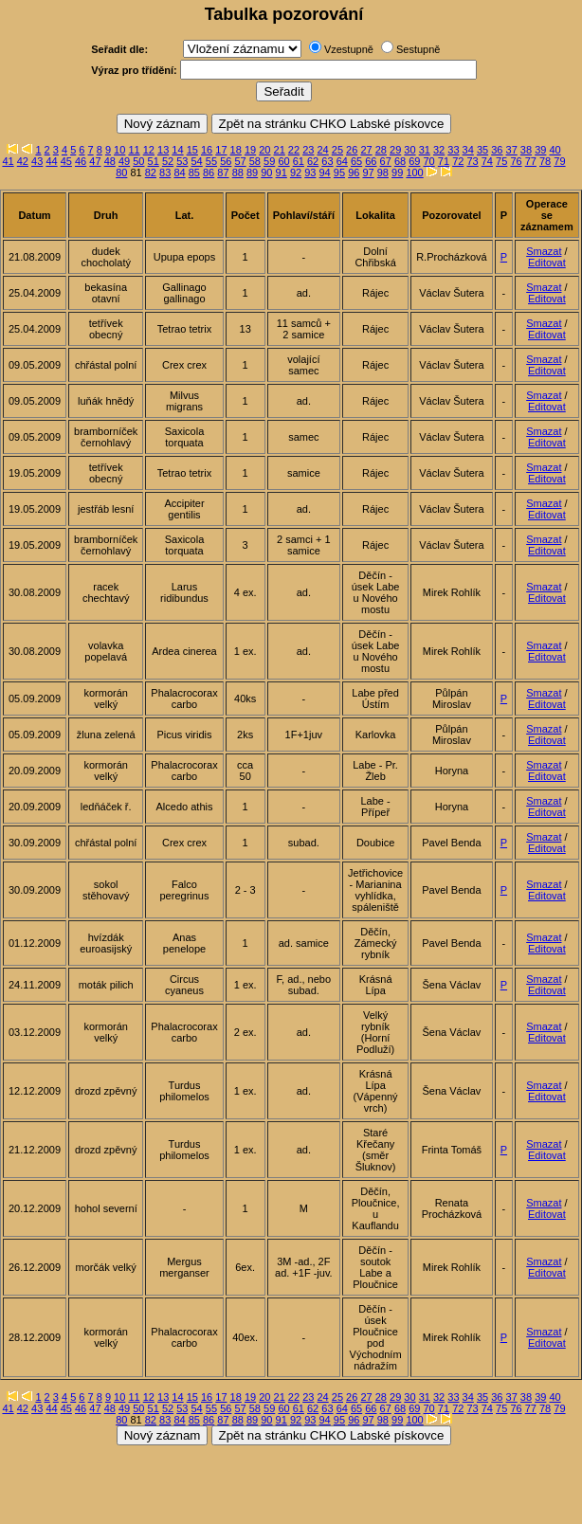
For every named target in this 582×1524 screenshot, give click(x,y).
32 (439, 149)
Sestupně (418, 49)
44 (51, 161)
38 (526, 149)
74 (487, 161)
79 (559, 161)
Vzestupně (348, 49)
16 (206, 149)
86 (208, 172)
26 (351, 149)
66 (370, 161)
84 (179, 172)
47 (94, 161)
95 (339, 172)
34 (468, 149)
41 (7, 161)
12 (149, 149)
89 (252, 172)
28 (381, 149)
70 (429, 161)
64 (342, 161)
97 (367, 172)
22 (294, 149)
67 (385, 161)
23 (308, 149)
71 (443, 161)
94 (325, 172)
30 (409, 149)
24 (322, 149)
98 (383, 172)
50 (138, 161)
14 (177, 149)
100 (414, 172)
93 (310, 172)
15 (192, 149)
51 (153, 161)
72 (458, 161)
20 (264, 149)
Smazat (543, 251)
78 (545, 161)
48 (110, 161)
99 (397, 172)
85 (194, 172)
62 (312, 161)
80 (121, 172)
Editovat (547, 262)
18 (236, 149)
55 (211, 161)
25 (337, 149)
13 (163, 149)
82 (150, 172)
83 (165, 172)
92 (295, 172)
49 (124, 161)
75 (501, 161)
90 (266, 172)
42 (22, 161)
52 (167, 161)
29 (395, 149)
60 (283, 161)
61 (298, 161)
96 (353, 172)
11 (133, 149)
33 (453, 149)
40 (554, 149)
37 (512, 149)
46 (80, 161)
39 (540, 149)
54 (197, 161)
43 (37, 161)
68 (400, 161)
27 (366, 149)
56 (225, 161)
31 (424, 149)
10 (119, 149)
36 (496, 149)
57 (240, 161)
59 (269, 161)
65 (356, 161)
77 (531, 161)
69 (414, 161)
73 (472, 161)
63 (327, 161)
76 (515, 161)
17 (221, 149)
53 (182, 161)
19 (250, 149)
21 (279, 149)
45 (66, 161)
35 (482, 149)
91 (281, 172)
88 (238, 172)
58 (255, 161)
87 (222, 172)
